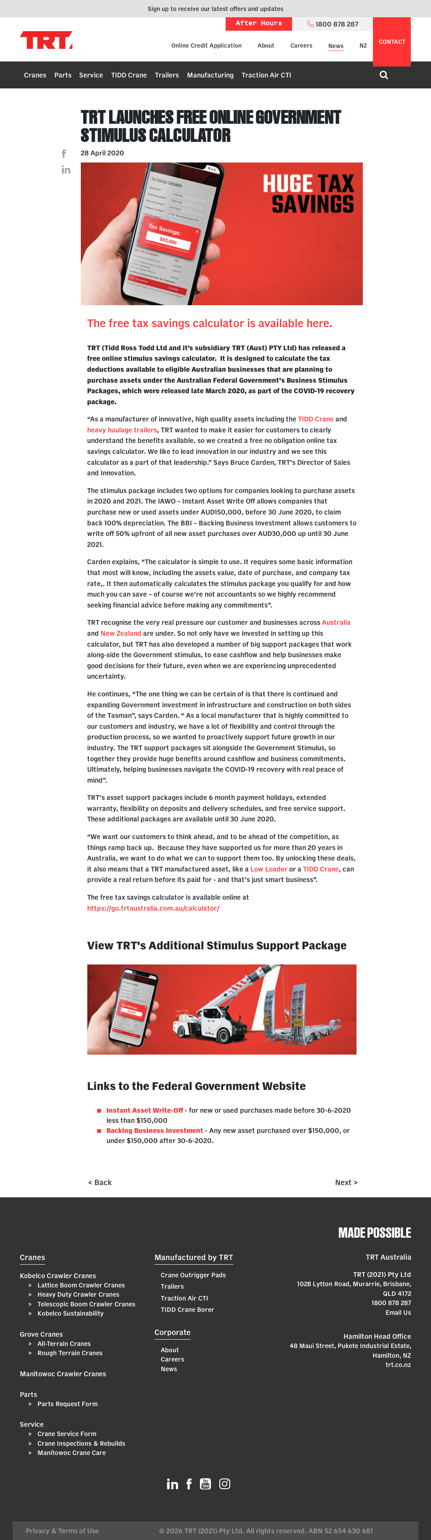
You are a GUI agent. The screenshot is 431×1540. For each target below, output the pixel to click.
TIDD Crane (129, 75)
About (266, 45)
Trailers (167, 75)
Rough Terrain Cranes (69, 1352)
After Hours (259, 24)
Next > (346, 1182)
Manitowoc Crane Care (71, 1452)
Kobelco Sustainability (70, 1313)
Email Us (398, 1312)
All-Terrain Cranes (63, 1343)
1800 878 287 (391, 1302)
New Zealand (121, 633)
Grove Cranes (41, 1334)
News (335, 46)
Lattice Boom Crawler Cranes (80, 1285)
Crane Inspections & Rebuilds (80, 1443)
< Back (100, 1182)
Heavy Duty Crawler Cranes (78, 1294)
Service (91, 75)
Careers (301, 45)
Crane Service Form (66, 1433)
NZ (363, 45)
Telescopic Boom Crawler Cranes (86, 1304)
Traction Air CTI (266, 75)
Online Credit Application (206, 45)
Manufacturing (210, 75)
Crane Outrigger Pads (193, 1275)
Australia (336, 622)
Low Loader (268, 869)
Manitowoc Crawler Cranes (63, 1373)
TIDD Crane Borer (187, 1309)
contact (392, 41)
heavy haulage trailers (122, 430)
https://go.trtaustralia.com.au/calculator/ (153, 908)
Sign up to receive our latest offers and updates (215, 8)
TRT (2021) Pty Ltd (382, 1274)
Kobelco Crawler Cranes (58, 1275)
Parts (63, 75)
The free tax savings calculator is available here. (210, 323)
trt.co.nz (398, 1364)
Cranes (35, 75)
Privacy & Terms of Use (64, 1531)
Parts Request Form (67, 1403)
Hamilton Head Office (377, 1336)
